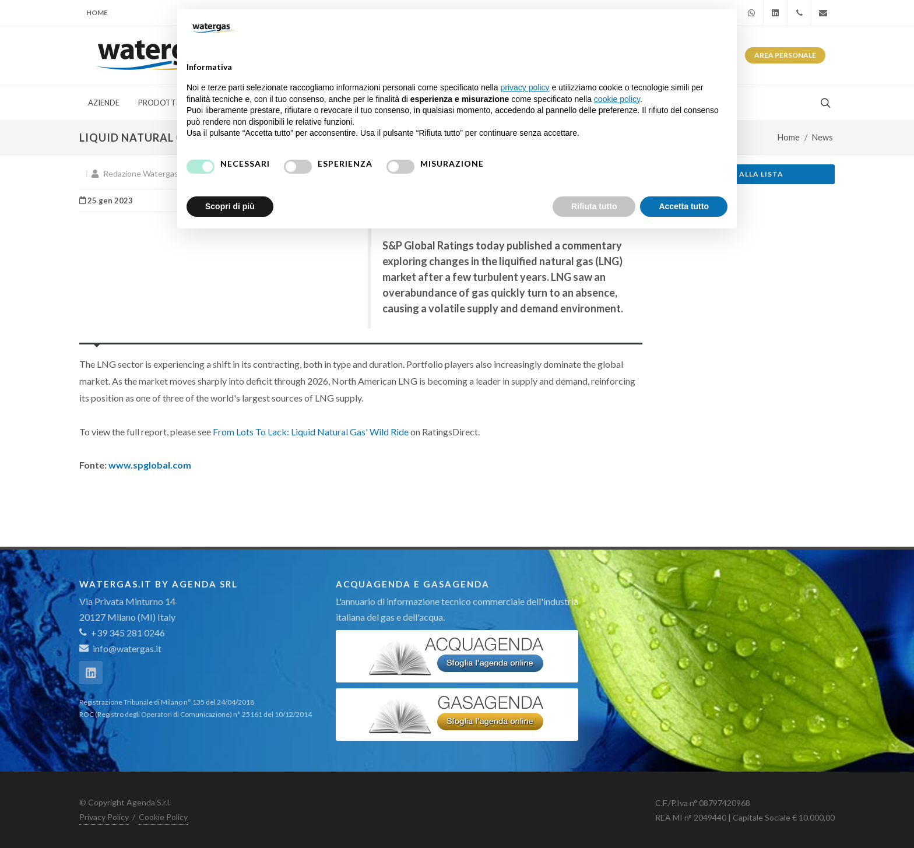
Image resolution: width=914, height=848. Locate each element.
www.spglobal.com (149, 464)
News (822, 137)
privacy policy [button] (525, 87)
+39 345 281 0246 (122, 632)
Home (97, 12)
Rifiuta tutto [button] (594, 206)
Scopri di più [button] (230, 206)
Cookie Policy (163, 817)
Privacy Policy (104, 817)
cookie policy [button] (617, 99)
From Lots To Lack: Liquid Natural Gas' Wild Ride (311, 431)
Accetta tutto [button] (684, 206)
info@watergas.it (127, 648)
